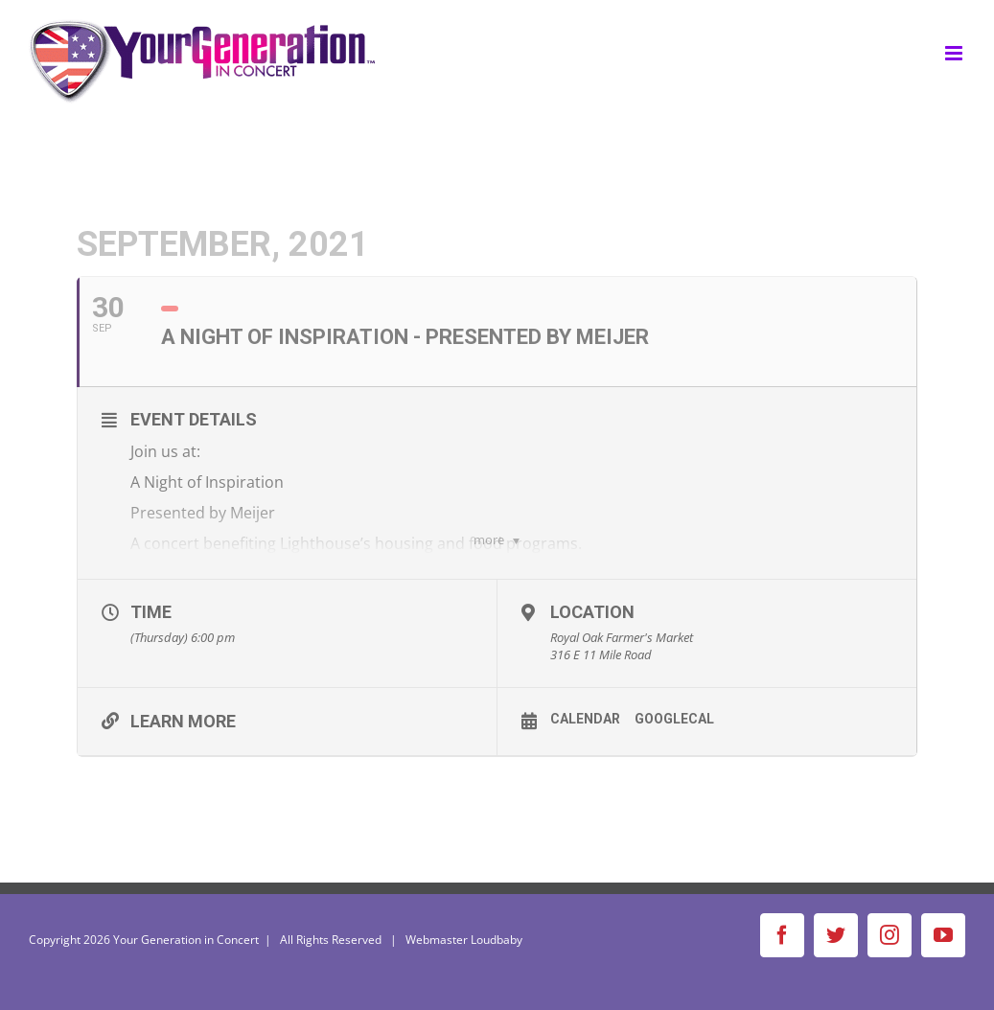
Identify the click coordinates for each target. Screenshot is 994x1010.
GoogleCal (674, 718)
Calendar (585, 718)
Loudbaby (496, 939)
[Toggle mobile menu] (955, 53)
